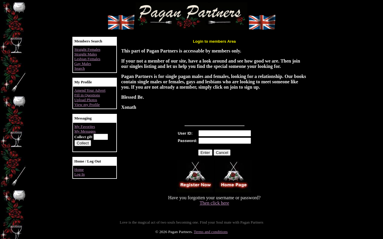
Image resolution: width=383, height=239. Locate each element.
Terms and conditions (211, 232)
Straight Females (87, 49)
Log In (79, 174)
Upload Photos (85, 100)
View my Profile (87, 104)
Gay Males (82, 63)
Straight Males (85, 54)
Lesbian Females (87, 59)
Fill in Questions (87, 95)
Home (79, 169)
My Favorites (84, 126)
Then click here (214, 202)
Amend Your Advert (90, 90)
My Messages (85, 131)
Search (79, 68)
